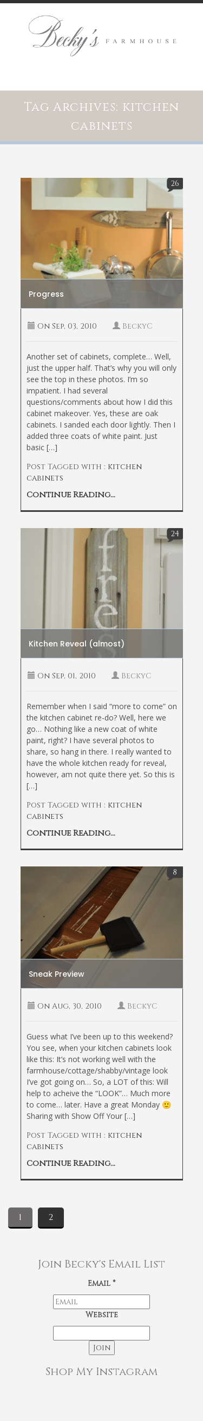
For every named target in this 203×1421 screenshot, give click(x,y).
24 (175, 534)
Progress (46, 294)
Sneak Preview (56, 974)
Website (102, 1315)
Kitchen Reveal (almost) (77, 643)
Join (101, 1348)
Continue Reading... (71, 495)
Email (101, 1283)
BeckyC (137, 326)
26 (175, 183)
